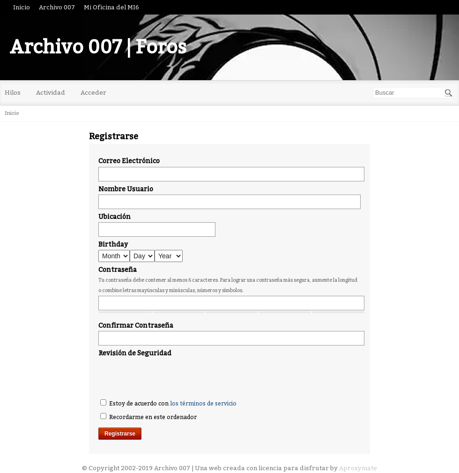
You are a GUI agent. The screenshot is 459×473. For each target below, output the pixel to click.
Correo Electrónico (129, 161)
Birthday (113, 244)
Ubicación (114, 217)
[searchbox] (413, 92)
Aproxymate (358, 468)
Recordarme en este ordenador (148, 416)
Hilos (13, 92)
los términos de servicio (203, 403)
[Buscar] (448, 93)
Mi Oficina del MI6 (111, 7)
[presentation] (169, 377)
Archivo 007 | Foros (97, 47)
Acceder (93, 92)
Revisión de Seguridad (134, 353)
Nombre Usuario (125, 189)
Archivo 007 (57, 7)
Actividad (50, 92)
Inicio (21, 7)
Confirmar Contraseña (135, 326)
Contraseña (117, 270)
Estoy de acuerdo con (168, 403)
